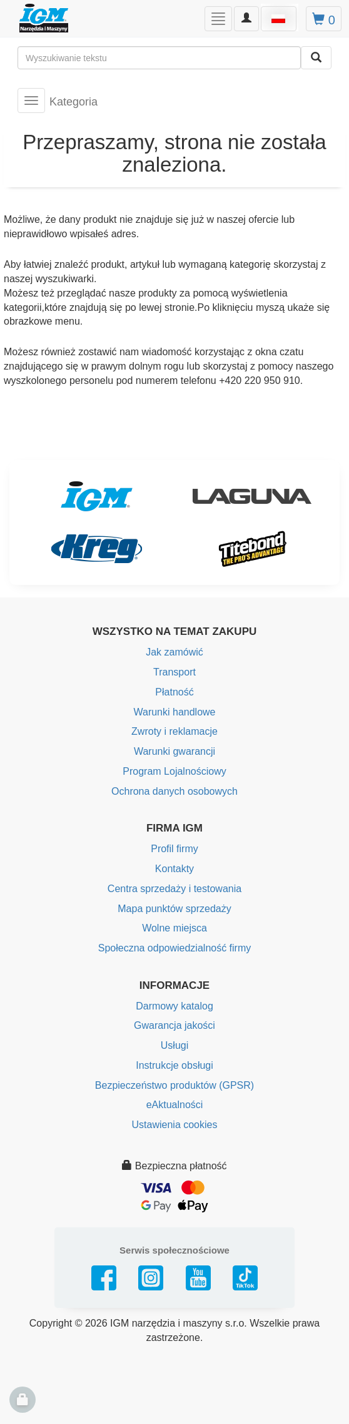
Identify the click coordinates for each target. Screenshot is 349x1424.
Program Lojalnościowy (174, 771)
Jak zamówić (174, 652)
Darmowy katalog (174, 1006)
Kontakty (174, 868)
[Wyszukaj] (316, 57)
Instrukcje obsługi (174, 1065)
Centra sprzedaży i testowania (174, 888)
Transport (174, 672)
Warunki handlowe (174, 712)
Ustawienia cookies (175, 1124)
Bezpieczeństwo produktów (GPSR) (174, 1085)
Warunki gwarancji (174, 751)
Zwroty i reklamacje (174, 731)
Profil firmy (174, 848)
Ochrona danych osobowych (174, 791)
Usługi (174, 1045)
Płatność (174, 692)
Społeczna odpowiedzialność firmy (174, 948)
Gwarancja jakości (174, 1025)
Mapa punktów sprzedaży (174, 908)
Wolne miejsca (174, 928)
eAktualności (174, 1104)
